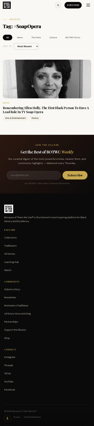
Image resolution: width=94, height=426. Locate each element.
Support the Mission (15, 329)
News (20, 37)
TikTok (7, 373)
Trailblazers (10, 245)
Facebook (9, 389)
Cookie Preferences (32, 417)
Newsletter (10, 297)
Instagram (9, 357)
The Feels (36, 37)
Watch (7, 270)
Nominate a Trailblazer (16, 305)
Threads (8, 365)
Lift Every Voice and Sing (17, 313)
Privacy (17, 417)
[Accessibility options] (7, 418)
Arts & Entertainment (15, 118)
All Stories (9, 253)
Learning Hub (11, 262)
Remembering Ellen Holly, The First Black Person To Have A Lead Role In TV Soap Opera (46, 110)
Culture (53, 37)
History (35, 118)
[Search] (58, 5)
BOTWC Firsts (73, 37)
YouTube (8, 381)
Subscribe (73, 5)
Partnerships (11, 321)
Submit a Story (12, 289)
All (7, 37)
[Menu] (88, 5)
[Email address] (34, 175)
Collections (10, 237)
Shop (7, 338)
